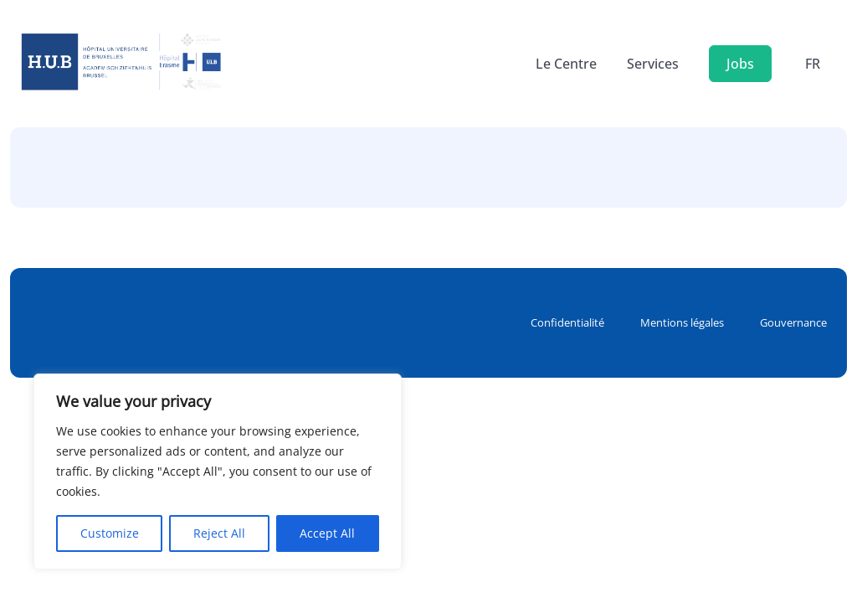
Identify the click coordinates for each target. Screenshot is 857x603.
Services (653, 63)
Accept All (327, 533)
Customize (109, 533)
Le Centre (566, 63)
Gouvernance (793, 322)
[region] (217, 472)
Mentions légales (682, 322)
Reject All (219, 533)
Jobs (740, 63)
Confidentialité (567, 322)
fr (812, 63)
